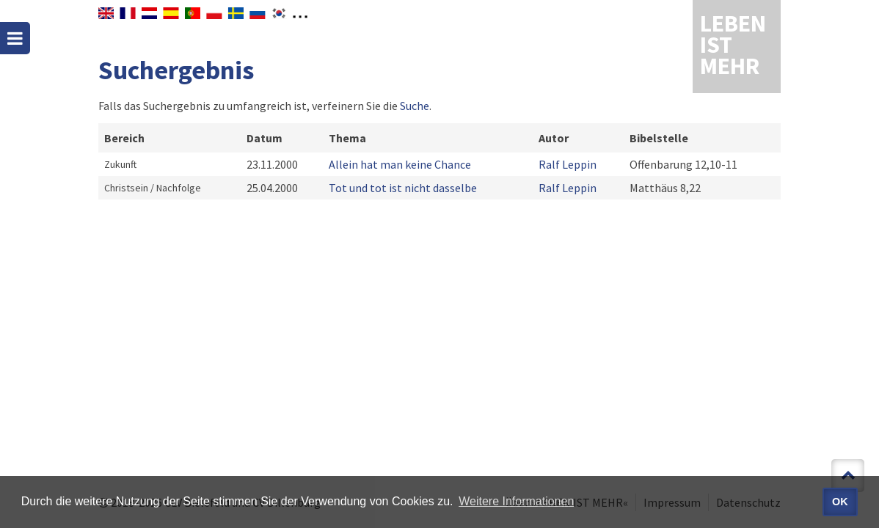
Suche (414, 105)
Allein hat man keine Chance (400, 164)
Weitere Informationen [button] (516, 501)
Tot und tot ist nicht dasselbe (403, 187)
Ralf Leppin (568, 164)
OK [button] (840, 501)
